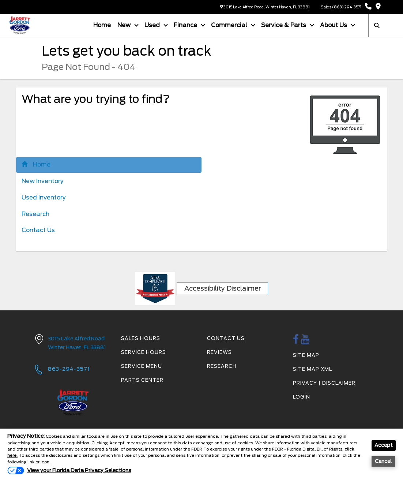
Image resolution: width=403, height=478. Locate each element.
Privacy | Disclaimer (324, 382)
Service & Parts (284, 24)
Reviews (219, 352)
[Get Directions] (378, 7)
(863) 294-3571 (346, 7)
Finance (186, 24)
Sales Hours (140, 338)
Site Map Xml (312, 368)
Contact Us (38, 230)
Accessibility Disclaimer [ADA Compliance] (222, 288)
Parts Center (142, 379)
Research (35, 213)
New (124, 24)
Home (102, 24)
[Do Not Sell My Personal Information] (69, 470)
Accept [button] (383, 446)
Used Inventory (44, 197)
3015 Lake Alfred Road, (79, 344)
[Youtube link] (305, 341)
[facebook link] (296, 341)
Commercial (230, 24)
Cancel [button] (383, 462)
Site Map (306, 355)
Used (152, 24)
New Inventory (43, 180)
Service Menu (141, 366)
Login (301, 396)
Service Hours (143, 352)
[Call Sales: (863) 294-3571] (368, 7)
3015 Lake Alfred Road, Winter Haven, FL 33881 (265, 7)
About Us (334, 24)
